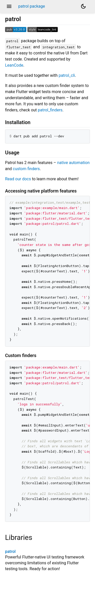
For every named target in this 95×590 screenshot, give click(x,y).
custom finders (26, 168)
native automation (73, 162)
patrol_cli (67, 75)
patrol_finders (50, 110)
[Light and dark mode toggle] (83, 6)
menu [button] (9, 6)
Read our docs (18, 178)
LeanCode (14, 65)
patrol (10, 551)
